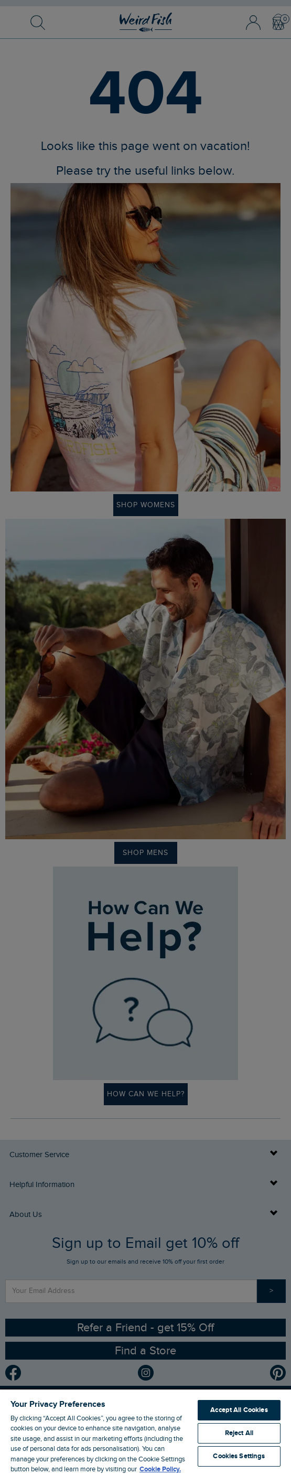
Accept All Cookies (238, 1410)
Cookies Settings (239, 1456)
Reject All (239, 1433)
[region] (145, 1431)
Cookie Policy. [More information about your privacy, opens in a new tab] (160, 1469)
